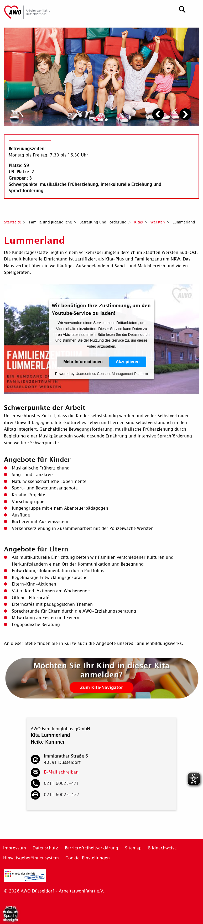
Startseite (12, 222)
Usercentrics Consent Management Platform (112, 374)
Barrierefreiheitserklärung (91, 848)
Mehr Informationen (82, 361)
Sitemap (133, 848)
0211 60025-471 (61, 783)
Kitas (138, 222)
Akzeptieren (128, 361)
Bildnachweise (162, 848)
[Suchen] (182, 8)
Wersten (157, 222)
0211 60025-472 (61, 794)
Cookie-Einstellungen (87, 858)
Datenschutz (45, 848)
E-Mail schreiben (61, 772)
